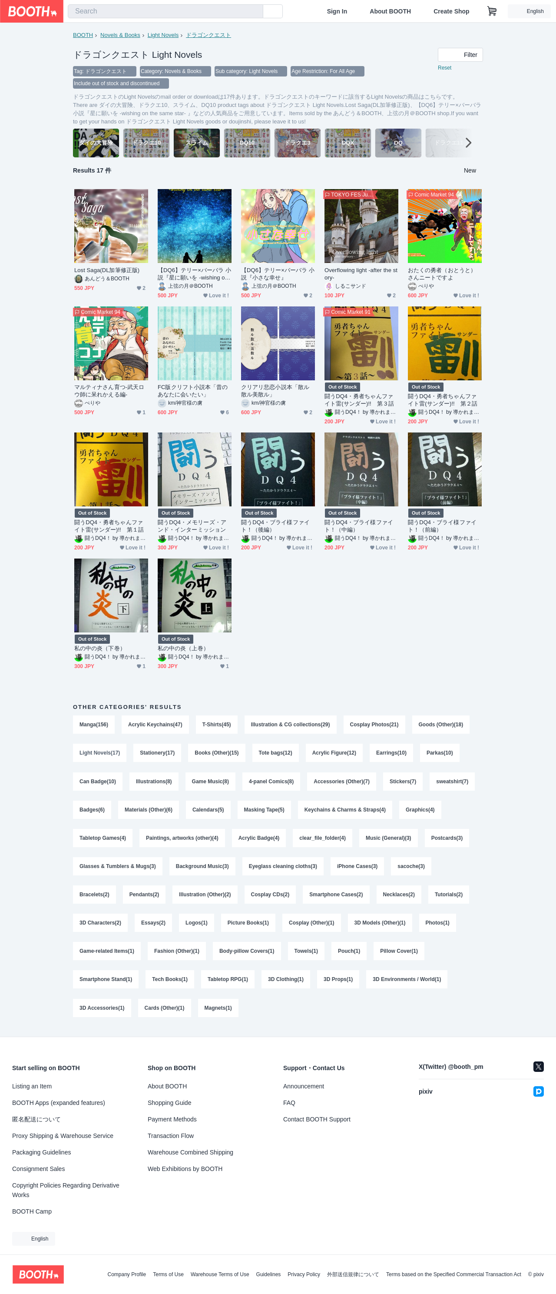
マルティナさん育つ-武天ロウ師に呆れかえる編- (109, 391)
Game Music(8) (210, 782)
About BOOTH (390, 11)
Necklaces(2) (399, 897)
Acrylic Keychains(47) (155, 725)
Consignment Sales (38, 1168)
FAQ (289, 1102)
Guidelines (268, 1274)
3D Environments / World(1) (407, 983)
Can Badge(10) (97, 782)
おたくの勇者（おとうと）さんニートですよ (442, 274)
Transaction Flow (171, 1135)
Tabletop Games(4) (102, 839)
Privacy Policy (304, 1274)
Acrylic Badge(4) (259, 839)
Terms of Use (168, 1274)
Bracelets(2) (94, 897)
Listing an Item (32, 1086)
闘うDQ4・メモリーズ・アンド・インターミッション (192, 526)
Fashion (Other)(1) (176, 954)
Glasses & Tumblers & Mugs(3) (117, 868)
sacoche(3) (411, 868)
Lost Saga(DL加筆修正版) (106, 270)
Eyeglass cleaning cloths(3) (283, 868)
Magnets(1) (218, 1011)
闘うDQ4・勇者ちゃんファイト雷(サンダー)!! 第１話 (109, 526)
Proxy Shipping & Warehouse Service (62, 1135)
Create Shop (451, 11)
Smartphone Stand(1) (105, 983)
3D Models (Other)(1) (380, 925)
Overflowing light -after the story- (360, 274)
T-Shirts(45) (216, 725)
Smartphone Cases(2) (336, 897)
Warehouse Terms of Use (220, 1274)
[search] (254, 12)
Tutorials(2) (449, 897)
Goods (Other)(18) (441, 725)
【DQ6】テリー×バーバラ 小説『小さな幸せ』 (277, 274)
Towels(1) (306, 954)
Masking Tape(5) (264, 811)
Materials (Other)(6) (148, 811)
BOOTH (83, 35)
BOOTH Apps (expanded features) (58, 1102)
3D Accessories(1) (102, 1011)
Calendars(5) (208, 811)
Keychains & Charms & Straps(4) (345, 811)
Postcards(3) (447, 839)
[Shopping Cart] (492, 11)
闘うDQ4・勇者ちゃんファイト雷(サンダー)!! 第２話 (442, 400)
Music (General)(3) (388, 839)
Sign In (337, 11)
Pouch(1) (349, 954)
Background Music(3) (202, 868)
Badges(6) (92, 811)
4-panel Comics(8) (271, 782)
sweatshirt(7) (453, 782)
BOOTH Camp (32, 1211)
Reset (444, 68)
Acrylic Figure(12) (334, 753)
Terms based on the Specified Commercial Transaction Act (453, 1274)
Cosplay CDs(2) (270, 897)
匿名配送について (36, 1119)
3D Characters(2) (100, 925)
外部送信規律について (353, 1274)
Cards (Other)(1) (165, 1011)
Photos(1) (438, 925)
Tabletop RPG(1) (228, 983)
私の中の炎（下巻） (100, 648)
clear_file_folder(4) (323, 839)
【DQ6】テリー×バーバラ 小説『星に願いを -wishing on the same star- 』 (194, 274)
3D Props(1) (338, 983)
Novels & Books (120, 35)
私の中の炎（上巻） (183, 648)
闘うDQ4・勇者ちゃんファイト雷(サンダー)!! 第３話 (359, 400)
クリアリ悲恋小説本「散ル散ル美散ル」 (275, 391)
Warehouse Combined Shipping (190, 1152)
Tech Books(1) (170, 983)
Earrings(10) (391, 753)
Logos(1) (196, 925)
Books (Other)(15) (216, 753)
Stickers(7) (403, 782)
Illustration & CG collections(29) (290, 725)
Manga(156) (93, 725)
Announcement (303, 1086)
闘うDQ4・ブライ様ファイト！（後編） (275, 526)
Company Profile (126, 1274)
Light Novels (163, 35)
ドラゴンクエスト (208, 35)
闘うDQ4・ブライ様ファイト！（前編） (442, 526)
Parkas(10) (440, 753)
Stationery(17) (157, 753)
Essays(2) (153, 925)
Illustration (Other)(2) (205, 897)
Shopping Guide (169, 1102)
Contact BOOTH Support (317, 1119)
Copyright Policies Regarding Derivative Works (65, 1190)
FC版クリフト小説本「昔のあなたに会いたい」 (193, 391)
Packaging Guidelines (41, 1152)
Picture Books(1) (248, 925)
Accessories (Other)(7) (342, 782)
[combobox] (165, 11)
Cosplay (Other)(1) (311, 925)
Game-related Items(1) (106, 954)
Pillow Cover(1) (399, 954)
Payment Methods (172, 1119)
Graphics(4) (420, 811)
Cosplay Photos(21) (374, 725)
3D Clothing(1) (286, 983)
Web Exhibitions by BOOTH (185, 1168)
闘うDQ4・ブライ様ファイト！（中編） (358, 526)
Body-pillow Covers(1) (247, 954)
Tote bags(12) (275, 753)
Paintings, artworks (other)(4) (182, 839)
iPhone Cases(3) (357, 868)
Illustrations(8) (154, 782)
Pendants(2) (144, 897)
